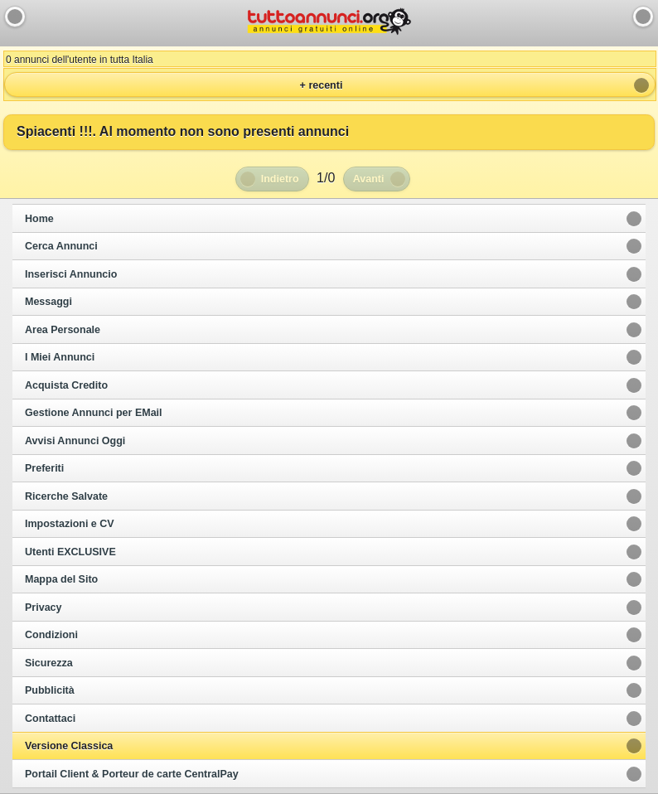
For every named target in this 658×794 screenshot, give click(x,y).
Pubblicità (50, 690)
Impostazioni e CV (69, 524)
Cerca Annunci (61, 246)
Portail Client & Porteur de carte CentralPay (132, 774)
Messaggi (48, 301)
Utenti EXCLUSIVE (70, 552)
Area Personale (62, 330)
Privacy (43, 607)
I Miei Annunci (59, 357)
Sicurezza (49, 663)
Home (39, 219)
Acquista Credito (66, 385)
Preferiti (44, 468)
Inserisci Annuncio (71, 274)
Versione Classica (69, 746)
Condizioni (51, 635)
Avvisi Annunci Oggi (75, 441)
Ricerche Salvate (66, 496)
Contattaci (50, 718)
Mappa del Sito (61, 579)
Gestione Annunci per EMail (93, 413)
